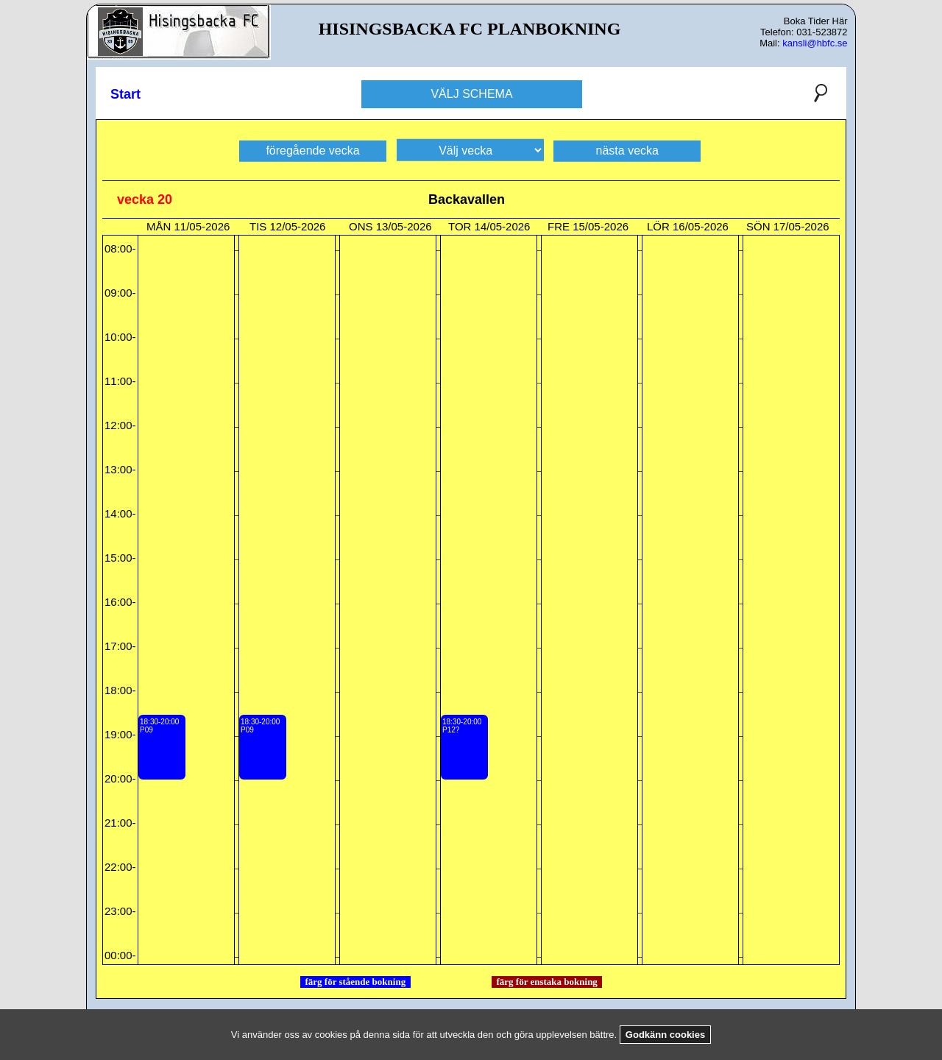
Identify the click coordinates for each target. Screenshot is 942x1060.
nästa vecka (627, 150)
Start (125, 94)
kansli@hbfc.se (814, 43)
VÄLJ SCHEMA (471, 94)
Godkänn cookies (665, 1034)
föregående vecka (312, 150)
